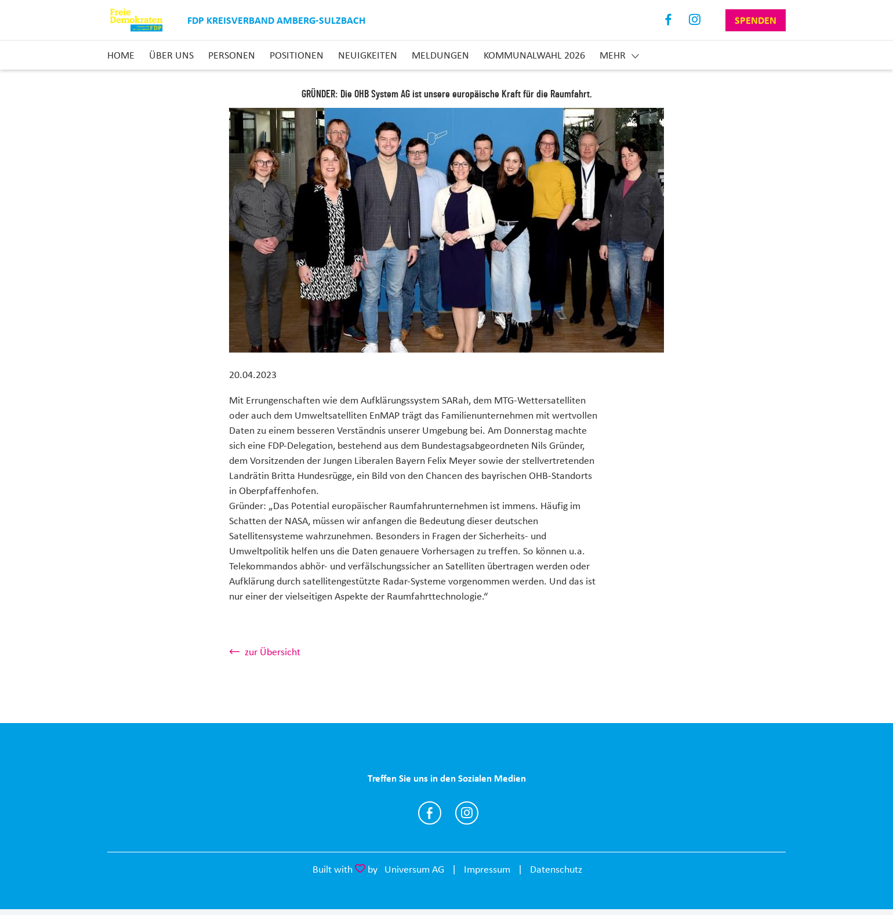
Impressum (487, 869)
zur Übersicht (272, 652)
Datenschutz (556, 869)
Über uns (171, 55)
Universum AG (414, 869)
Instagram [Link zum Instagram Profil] (695, 20)
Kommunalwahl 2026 (534, 55)
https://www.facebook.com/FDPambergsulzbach (429, 813)
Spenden (755, 20)
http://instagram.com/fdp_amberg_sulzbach (466, 813)
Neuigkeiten (367, 55)
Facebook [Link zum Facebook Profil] (669, 20)
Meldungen (440, 55)
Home (121, 55)
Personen (231, 55)
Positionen (297, 55)
